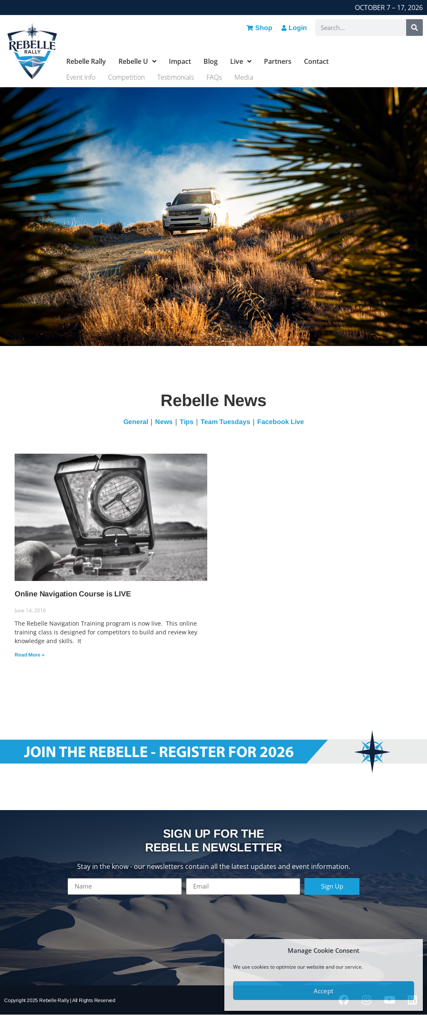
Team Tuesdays (225, 421)
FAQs (214, 77)
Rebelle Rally (86, 61)
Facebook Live (280, 421)
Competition (126, 77)
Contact (316, 61)
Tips (186, 421)
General (135, 421)
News (164, 421)
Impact (180, 61)
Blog (210, 61)
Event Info (80, 77)
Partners (277, 61)
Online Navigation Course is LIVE (73, 594)
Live (240, 61)
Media (243, 77)
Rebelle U (137, 61)
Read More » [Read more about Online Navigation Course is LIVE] (30, 655)
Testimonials (175, 77)
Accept (324, 991)
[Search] (414, 27)
